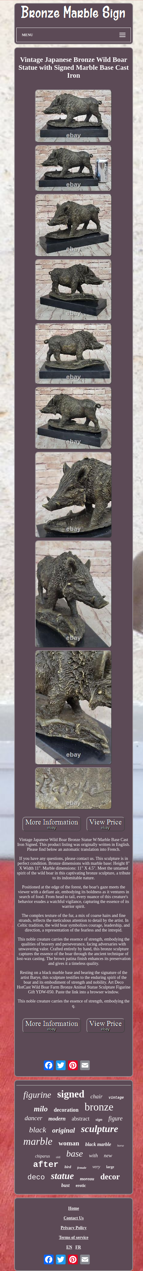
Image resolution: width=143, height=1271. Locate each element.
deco (36, 1177)
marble (37, 1141)
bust (65, 1185)
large (110, 1167)
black (37, 1129)
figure (115, 1118)
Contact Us (73, 1218)
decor (110, 1176)
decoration (66, 1110)
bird (67, 1167)
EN (69, 1247)
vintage (116, 1098)
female (81, 1167)
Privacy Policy (74, 1227)
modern (57, 1119)
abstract (80, 1118)
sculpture (99, 1128)
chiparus (42, 1156)
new (108, 1155)
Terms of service (73, 1237)
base (74, 1153)
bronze (99, 1107)
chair (96, 1096)
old (58, 1157)
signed (70, 1094)
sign (99, 1119)
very (96, 1166)
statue (62, 1176)
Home (73, 1208)
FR (78, 1247)
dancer (33, 1118)
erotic (81, 1185)
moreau (87, 1178)
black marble (98, 1144)
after (45, 1164)
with (93, 1155)
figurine (37, 1095)
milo (41, 1109)
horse (120, 1145)
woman (68, 1143)
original (63, 1130)
